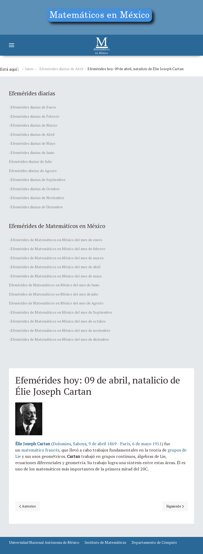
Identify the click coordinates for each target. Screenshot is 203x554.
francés (52, 450)
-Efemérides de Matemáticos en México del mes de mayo (55, 275)
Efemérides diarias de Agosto (33, 170)
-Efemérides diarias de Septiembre (37, 179)
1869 (112, 444)
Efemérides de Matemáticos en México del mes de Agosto (56, 303)
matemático (32, 450)
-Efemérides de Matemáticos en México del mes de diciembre (59, 339)
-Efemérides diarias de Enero (32, 107)
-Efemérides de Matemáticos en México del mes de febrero (57, 248)
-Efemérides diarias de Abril (61, 68)
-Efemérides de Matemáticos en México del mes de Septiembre (60, 312)
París (125, 444)
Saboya (79, 444)
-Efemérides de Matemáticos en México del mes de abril (55, 266)
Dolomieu (62, 444)
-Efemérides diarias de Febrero (34, 116)
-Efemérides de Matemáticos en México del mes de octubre (57, 321)
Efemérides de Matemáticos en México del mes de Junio (54, 284)
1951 (157, 444)
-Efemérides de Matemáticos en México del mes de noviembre (59, 330)
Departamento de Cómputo (154, 542)
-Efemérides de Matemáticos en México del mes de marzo (56, 257)
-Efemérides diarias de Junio (31, 152)
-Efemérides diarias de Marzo (33, 125)
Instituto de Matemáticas (105, 542)
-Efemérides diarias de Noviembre (36, 197)
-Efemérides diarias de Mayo (32, 143)
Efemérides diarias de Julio (30, 161)
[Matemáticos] (101, 45)
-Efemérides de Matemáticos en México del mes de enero (55, 239)
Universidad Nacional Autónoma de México (44, 542)
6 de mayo (141, 444)
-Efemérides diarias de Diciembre (36, 206)
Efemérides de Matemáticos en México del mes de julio (53, 294)
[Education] (101, 17)
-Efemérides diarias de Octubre (34, 188)
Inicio (29, 68)
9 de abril (97, 444)
